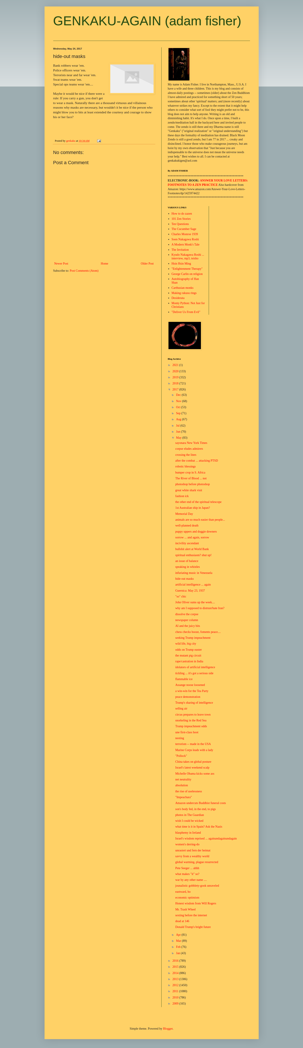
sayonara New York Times (191, 443)
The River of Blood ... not (191, 478)
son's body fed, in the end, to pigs (195, 809)
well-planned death (186, 525)
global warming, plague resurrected (196, 862)
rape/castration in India (189, 661)
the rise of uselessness (188, 791)
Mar (179, 940)
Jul (178, 425)
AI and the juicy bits (187, 626)
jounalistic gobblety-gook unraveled (197, 885)
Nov (179, 401)
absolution (181, 785)
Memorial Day (184, 513)
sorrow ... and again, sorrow (192, 537)
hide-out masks (184, 578)
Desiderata (178, 298)
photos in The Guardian (189, 815)
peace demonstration (187, 696)
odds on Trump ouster (188, 649)
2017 (175, 389)
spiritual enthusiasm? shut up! (193, 555)
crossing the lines (185, 454)
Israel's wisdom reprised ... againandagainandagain (206, 838)
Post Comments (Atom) (84, 270)
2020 (175, 371)
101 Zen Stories (181, 218)
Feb (178, 946)
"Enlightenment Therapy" (187, 268)
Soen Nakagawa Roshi (185, 239)
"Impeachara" (183, 797)
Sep (178, 413)
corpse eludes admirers (189, 448)
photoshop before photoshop (192, 484)
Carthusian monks (183, 287)
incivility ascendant (187, 543)
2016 (175, 960)
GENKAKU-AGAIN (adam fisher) (147, 21)
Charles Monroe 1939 (185, 234)
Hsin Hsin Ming (181, 263)
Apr (178, 934)
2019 (175, 377)
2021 (175, 365)
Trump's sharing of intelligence (194, 702)
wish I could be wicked (189, 820)
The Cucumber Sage (184, 229)
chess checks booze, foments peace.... (198, 632)
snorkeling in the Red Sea (190, 720)
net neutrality (183, 779)
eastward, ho (183, 891)
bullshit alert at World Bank (192, 549)
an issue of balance (186, 561)
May (179, 437)
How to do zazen (182, 213)
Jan (178, 953)
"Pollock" (181, 756)
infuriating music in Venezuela (193, 573)
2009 (175, 1003)
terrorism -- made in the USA (193, 744)
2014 (175, 973)
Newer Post (61, 263)
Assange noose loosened (190, 685)
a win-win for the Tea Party (191, 691)
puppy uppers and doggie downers (196, 531)
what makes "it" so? (187, 874)
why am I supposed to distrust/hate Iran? (199, 608)
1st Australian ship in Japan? (192, 507)
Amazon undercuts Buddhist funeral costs (200, 803)
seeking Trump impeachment (192, 637)
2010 (175, 997)
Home (104, 263)
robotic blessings (185, 466)
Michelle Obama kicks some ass (194, 773)
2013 (175, 979)
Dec (179, 394)
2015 (175, 966)
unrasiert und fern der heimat (192, 850)
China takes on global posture (193, 761)
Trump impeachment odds (191, 726)
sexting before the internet (191, 915)
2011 (175, 991)
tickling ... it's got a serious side (194, 673)
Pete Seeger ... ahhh (187, 868)
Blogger (168, 1028)
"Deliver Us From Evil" (186, 312)
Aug (179, 419)
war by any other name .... (191, 879)
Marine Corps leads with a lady (194, 750)
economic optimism (187, 897)
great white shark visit (188, 490)
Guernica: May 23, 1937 (190, 590)
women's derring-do (187, 844)
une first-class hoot (186, 732)
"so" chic (180, 596)
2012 (175, 985)
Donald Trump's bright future (193, 927)
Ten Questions (180, 224)
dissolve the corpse (186, 614)
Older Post (147, 263)
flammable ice (183, 679)
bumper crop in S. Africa (190, 472)
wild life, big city (185, 643)
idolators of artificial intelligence (195, 667)
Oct (178, 407)
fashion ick (182, 496)
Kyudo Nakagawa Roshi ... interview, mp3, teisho (188, 256)
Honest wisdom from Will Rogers (195, 903)
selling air (181, 708)
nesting (179, 738)
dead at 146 (182, 921)
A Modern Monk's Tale (185, 244)
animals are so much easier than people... (200, 519)
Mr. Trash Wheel (185, 909)
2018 (175, 383)
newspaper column (186, 620)
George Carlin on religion (187, 274)
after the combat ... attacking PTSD (196, 460)
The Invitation (180, 249)
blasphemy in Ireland (188, 832)
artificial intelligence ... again (193, 584)
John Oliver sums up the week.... (195, 602)
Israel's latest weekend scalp (192, 767)
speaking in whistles (187, 566)
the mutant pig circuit (188, 655)
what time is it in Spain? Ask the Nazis (198, 826)
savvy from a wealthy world (192, 856)
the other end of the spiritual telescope (198, 502)
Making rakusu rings (184, 293)
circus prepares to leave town (192, 714)
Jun (178, 431)
